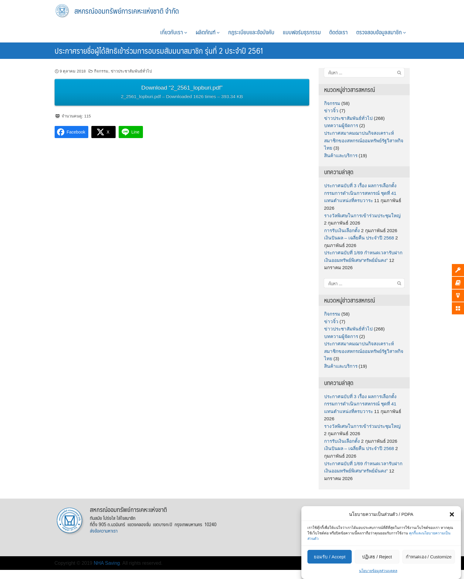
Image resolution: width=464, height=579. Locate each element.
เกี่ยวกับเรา (173, 32)
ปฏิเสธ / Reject (377, 556)
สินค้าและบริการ (340, 155)
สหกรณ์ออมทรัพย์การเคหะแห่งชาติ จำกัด (126, 11)
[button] (452, 514)
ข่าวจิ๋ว (331, 110)
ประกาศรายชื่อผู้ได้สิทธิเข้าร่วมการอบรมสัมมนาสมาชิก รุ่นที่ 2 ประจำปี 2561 (159, 50)
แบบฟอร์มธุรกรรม (302, 32)
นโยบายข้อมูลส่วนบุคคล (378, 571)
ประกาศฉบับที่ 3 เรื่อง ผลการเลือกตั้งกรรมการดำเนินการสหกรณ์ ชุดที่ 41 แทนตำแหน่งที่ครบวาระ (360, 193)
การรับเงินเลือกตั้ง (342, 230)
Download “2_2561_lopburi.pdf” (182, 92)
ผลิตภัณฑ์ (208, 32)
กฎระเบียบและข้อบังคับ (251, 32)
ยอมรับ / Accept (329, 556)
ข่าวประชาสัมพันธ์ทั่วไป (131, 71)
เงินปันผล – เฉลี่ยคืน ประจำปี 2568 (359, 237)
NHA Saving (107, 563)
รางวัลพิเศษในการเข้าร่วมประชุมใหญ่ (362, 215)
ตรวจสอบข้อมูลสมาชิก (381, 32)
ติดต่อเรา (338, 32)
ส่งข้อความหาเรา (103, 531)
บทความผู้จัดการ (341, 125)
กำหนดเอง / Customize (429, 556)
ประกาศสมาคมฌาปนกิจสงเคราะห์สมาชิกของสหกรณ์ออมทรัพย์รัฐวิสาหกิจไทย (363, 140)
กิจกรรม (101, 71)
